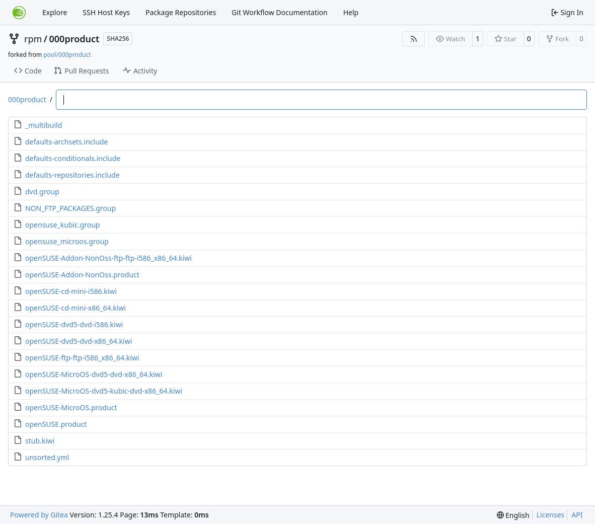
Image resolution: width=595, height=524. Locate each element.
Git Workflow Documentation (280, 12)
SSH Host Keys (106, 12)
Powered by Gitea (39, 514)
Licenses (551, 514)
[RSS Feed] (413, 38)
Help (351, 12)
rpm (33, 39)
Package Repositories (180, 12)
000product (74, 39)
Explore (54, 12)
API (576, 514)
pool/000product (67, 54)
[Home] (19, 13)
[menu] (513, 515)
